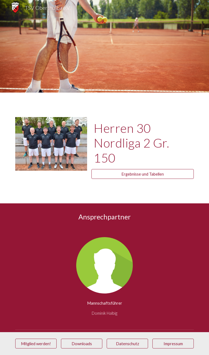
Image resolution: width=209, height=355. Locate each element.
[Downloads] (81, 343)
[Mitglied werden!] (36, 343)
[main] (142, 143)
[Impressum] (173, 343)
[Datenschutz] (127, 343)
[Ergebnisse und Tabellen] (142, 174)
